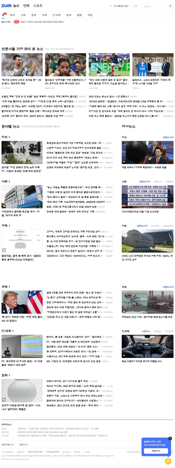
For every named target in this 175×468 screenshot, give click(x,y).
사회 (23, 15)
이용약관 (20, 452)
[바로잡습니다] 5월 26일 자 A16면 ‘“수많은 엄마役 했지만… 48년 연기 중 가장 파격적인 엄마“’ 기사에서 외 (62, 435)
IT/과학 (57, 15)
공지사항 (66, 452)
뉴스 (16, 6)
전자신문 (169, 331)
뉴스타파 (155, 225)
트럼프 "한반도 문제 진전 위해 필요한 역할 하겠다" (42, 21)
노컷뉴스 (157, 181)
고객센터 (77, 452)
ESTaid (6, 459)
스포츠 (37, 6)
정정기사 (6, 424)
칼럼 (79, 15)
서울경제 (169, 181)
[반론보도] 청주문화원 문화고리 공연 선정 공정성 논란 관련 (42, 432)
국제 (44, 15)
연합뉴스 (136, 88)
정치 (12, 15)
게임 (90, 15)
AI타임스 (158, 331)
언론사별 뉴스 (8, 444)
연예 (26, 6)
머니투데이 (6, 88)
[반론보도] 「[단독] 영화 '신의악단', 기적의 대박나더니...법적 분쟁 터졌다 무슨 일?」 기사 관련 (58, 428)
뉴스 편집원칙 (7, 452)
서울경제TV (168, 225)
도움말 (87, 452)
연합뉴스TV (168, 137)
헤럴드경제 (49, 88)
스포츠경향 (93, 88)
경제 (33, 15)
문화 (68, 15)
